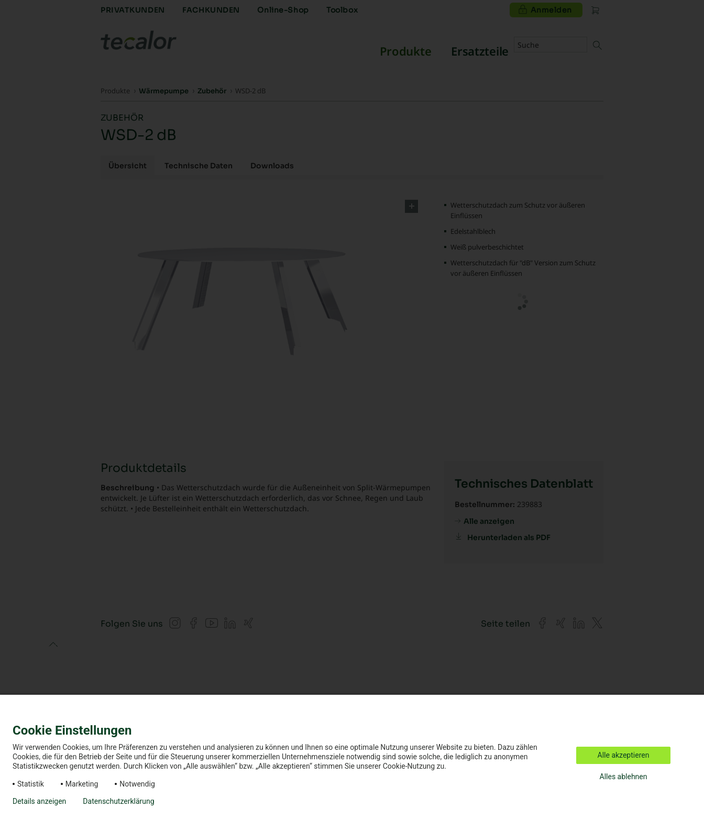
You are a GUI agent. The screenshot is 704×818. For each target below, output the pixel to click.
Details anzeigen (39, 801)
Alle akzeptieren (624, 755)
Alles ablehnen (623, 776)
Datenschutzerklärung (118, 801)
